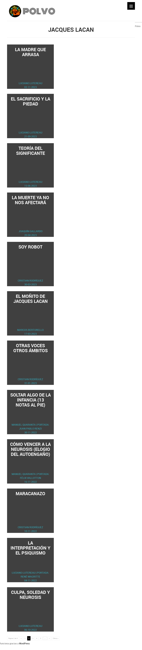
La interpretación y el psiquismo (30, 561)
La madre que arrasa (30, 67)
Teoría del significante (30, 166)
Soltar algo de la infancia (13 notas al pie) (30, 413)
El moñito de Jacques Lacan (30, 314)
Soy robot (30, 265)
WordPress (24, 643)
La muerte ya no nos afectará (30, 215)
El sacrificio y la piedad (30, 117)
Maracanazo (30, 511)
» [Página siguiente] (49, 638)
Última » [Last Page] (55, 638)
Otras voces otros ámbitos (30, 363)
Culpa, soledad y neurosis (30, 610)
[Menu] (131, 6)
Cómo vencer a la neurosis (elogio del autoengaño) (30, 462)
